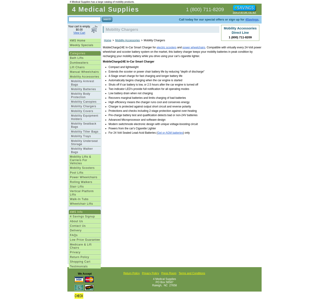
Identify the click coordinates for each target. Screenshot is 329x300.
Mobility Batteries (83, 89)
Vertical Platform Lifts (82, 193)
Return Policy (79, 257)
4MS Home (77, 40)
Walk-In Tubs (79, 199)
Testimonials (79, 266)
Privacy (75, 252)
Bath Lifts (77, 58)
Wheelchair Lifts (81, 203)
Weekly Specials (81, 45)
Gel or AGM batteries (170, 132)
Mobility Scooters (82, 168)
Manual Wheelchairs (84, 71)
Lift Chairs (77, 67)
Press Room (168, 273)
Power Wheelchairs (83, 177)
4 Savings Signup (82, 216)
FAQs (74, 235)
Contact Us (78, 225)
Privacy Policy (150, 273)
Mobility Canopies (84, 101)
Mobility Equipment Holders (84, 117)
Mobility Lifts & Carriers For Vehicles (80, 160)
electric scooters (166, 47)
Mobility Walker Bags (82, 150)
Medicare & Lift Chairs (81, 246)
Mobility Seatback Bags (83, 125)
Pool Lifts (76, 172)
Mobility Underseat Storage (84, 142)
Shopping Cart (80, 261)
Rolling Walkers (81, 182)
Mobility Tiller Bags (84, 131)
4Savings (251, 19)
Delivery (76, 230)
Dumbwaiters (79, 62)
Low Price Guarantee (85, 239)
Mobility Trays (81, 136)
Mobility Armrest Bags (82, 83)
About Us (76, 221)
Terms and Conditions (192, 273)
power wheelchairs (194, 47)
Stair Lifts (77, 186)
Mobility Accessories (84, 76)
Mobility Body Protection (80, 95)
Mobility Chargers (83, 106)
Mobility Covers (82, 111)
